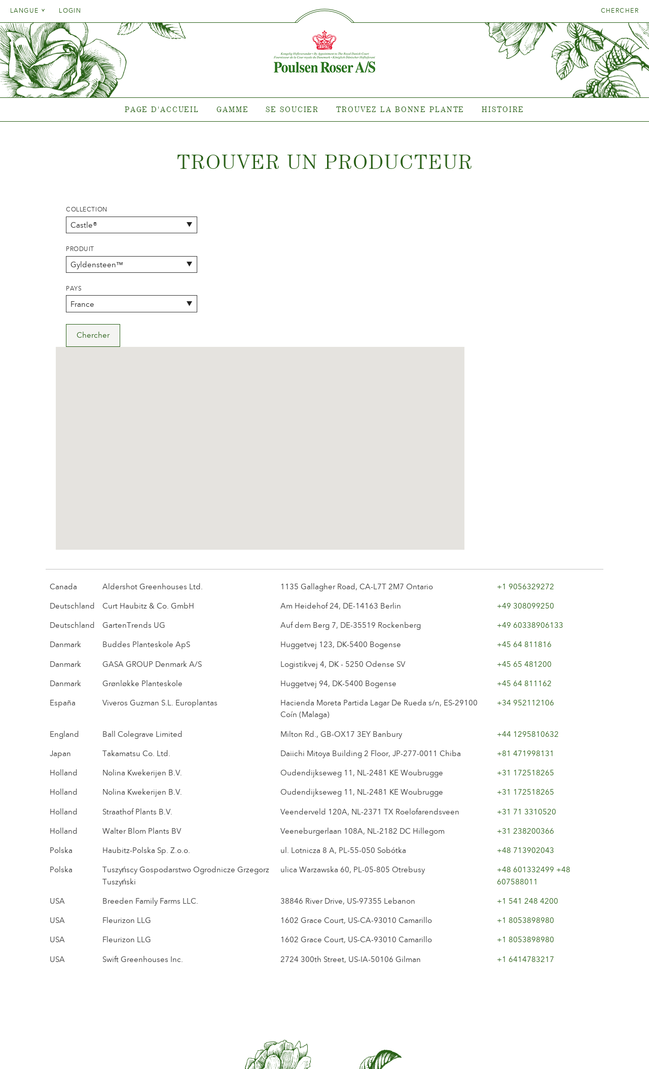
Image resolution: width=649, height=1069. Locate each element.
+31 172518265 (525, 631)
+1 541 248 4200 (527, 759)
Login (70, 10)
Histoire (503, 109)
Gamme (232, 109)
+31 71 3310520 (526, 670)
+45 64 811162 (524, 542)
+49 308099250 (525, 464)
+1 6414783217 (525, 818)
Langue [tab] (28, 10)
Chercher (620, 10)
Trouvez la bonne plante (400, 109)
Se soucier (292, 109)
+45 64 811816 (524, 503)
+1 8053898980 (525, 778)
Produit (80, 249)
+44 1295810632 (528, 592)
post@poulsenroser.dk (440, 1045)
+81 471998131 (525, 612)
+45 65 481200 (524, 522)
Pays (74, 288)
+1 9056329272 (525, 445)
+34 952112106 (525, 561)
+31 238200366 (525, 689)
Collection (86, 209)
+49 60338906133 (530, 483)
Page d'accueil (162, 109)
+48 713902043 (525, 709)
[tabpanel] (324, 110)
